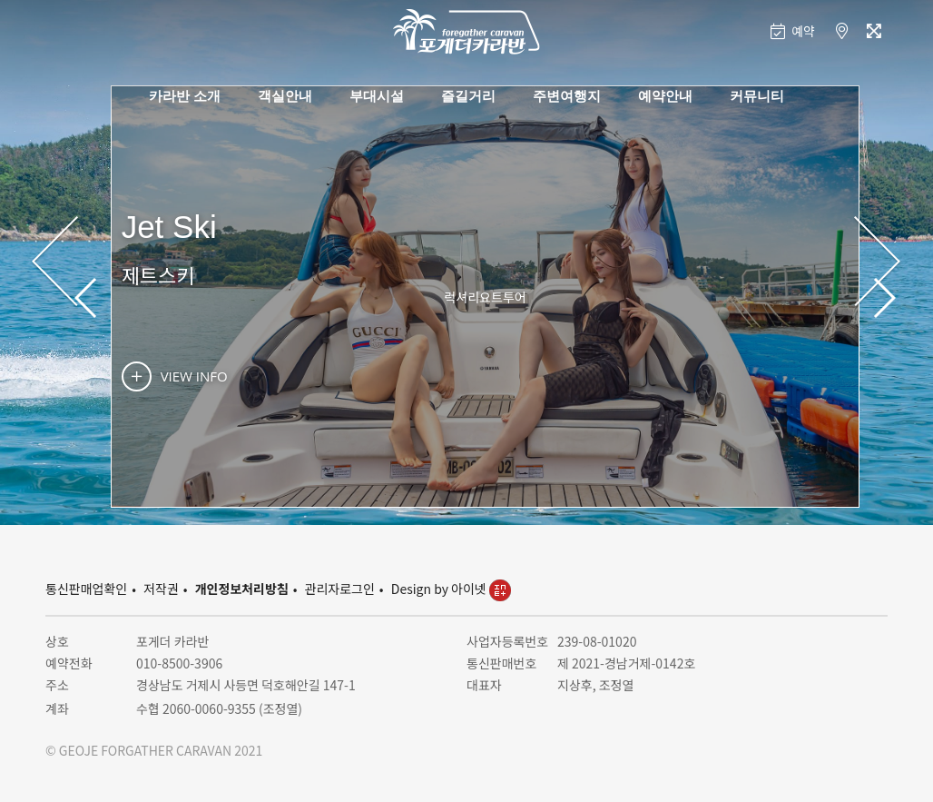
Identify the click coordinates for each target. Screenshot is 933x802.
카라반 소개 (185, 95)
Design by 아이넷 (451, 588)
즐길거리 (468, 95)
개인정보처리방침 (242, 588)
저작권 (161, 588)
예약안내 (665, 95)
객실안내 (285, 95)
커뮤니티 (757, 95)
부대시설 (376, 95)
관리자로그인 (340, 588)
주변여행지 (567, 95)
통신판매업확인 (86, 588)
